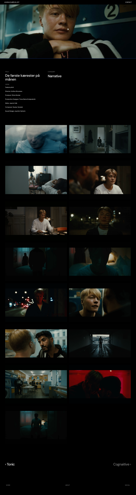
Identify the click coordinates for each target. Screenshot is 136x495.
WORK (8, 485)
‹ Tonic (10, 464)
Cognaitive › (122, 464)
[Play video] (68, 29)
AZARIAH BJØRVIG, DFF (11, 2)
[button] (36, 139)
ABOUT (67, 485)
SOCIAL (127, 485)
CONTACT (128, 2)
